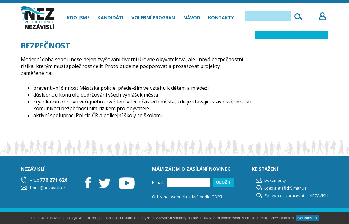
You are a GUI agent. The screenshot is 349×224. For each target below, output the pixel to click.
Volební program (153, 17)
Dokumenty (275, 180)
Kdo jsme (78, 17)
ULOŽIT (223, 182)
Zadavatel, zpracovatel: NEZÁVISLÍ (296, 196)
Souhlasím (307, 218)
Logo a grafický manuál (286, 188)
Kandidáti (110, 17)
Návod (191, 17)
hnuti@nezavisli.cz (47, 187)
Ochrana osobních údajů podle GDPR (187, 196)
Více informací (282, 218)
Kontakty (221, 17)
